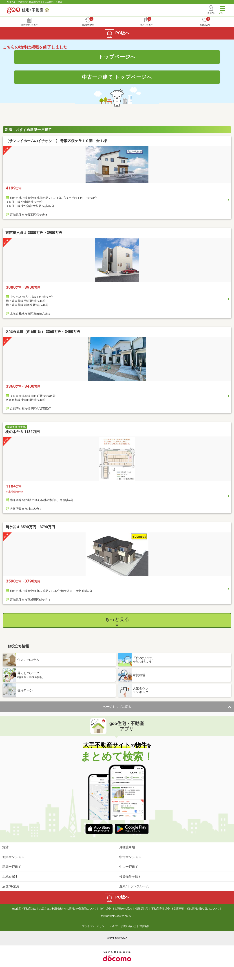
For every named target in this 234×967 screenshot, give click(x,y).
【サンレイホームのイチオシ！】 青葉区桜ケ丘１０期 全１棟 (58, 141)
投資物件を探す (130, 876)
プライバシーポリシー (94, 926)
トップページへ (117, 57)
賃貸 (5, 847)
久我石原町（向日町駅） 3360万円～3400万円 (42, 332)
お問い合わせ (128, 926)
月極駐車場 (127, 847)
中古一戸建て (128, 866)
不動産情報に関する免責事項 (167, 908)
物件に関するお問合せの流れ (116, 908)
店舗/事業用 (10, 886)
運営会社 (144, 926)
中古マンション (130, 857)
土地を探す (10, 876)
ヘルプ (114, 926)
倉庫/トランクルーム (134, 886)
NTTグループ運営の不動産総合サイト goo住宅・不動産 (34, 2)
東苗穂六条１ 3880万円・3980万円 (33, 233)
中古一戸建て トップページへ (117, 77)
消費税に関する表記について (116, 916)
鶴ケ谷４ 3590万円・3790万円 (30, 527)
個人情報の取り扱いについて (203, 908)
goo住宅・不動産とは (24, 908)
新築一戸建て (11, 866)
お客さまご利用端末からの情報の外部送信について (67, 908)
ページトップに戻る (117, 706)
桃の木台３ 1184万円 (22, 432)
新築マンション (13, 857)
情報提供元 (141, 908)
